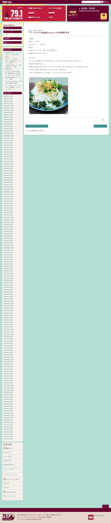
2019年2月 (7, 296)
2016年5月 (7, 373)
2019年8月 (7, 282)
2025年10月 (7, 110)
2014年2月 (7, 436)
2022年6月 (7, 203)
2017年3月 (7, 350)
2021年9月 (7, 224)
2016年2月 (7, 380)
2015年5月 (7, 401)
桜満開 (7, 69)
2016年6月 (7, 371)
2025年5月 (7, 122)
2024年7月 (7, 145)
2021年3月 (7, 238)
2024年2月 (7, 157)
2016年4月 (7, 376)
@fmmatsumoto (99, 515)
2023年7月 (7, 173)
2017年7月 (7, 341)
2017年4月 (7, 348)
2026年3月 (7, 98)
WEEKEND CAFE (8, 464)
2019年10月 (7, 278)
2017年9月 (7, 336)
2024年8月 (7, 143)
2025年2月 (7, 129)
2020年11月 (7, 248)
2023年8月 (7, 171)
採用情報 (48, 517)
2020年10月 (7, 250)
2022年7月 (7, 201)
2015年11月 (7, 387)
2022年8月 (7, 199)
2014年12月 (7, 413)
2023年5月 (7, 178)
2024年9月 (7, 140)
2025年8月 (7, 115)
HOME (19, 515)
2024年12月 (7, 133)
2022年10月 (7, 194)
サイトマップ (20, 517)
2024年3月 (7, 154)
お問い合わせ (42, 517)
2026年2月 (7, 101)
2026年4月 (7, 96)
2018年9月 (7, 308)
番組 (103, 120)
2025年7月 (7, 117)
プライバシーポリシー (31, 517)
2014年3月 (7, 434)
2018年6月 (7, 315)
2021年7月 (7, 229)
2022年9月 (7, 196)
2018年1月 (7, 327)
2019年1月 (7, 299)
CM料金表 (52, 515)
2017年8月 (7, 338)
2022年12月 (7, 189)
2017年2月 (7, 352)
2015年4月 (7, 404)
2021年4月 (7, 236)
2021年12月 (7, 217)
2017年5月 (7, 345)
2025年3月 (7, 126)
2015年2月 (7, 408)
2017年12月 (7, 329)
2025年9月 (7, 112)
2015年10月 (7, 390)
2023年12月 (7, 161)
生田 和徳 (6, 483)
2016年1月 (7, 383)
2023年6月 (7, 175)
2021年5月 (7, 234)
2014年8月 (7, 422)
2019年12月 (7, 273)
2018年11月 (7, 303)
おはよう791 (7, 452)
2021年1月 (7, 243)
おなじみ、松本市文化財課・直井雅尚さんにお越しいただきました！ (13, 73)
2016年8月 (7, 366)
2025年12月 (7, 105)
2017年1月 (7, 355)
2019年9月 (7, 280)
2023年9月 (7, 168)
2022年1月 (7, 215)
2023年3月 (7, 182)
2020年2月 (7, 269)
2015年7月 (7, 397)
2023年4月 (7, 180)
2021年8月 (7, 227)
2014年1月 (7, 439)
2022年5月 (7, 206)
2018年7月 (7, 313)
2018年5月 (7, 317)
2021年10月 (7, 222)
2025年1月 (7, 131)
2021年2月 (7, 241)
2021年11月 (7, 220)
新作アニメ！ (9, 58)
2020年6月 (7, 259)
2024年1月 (7, 159)
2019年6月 (7, 287)
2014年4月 (7, 432)
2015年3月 (7, 406)
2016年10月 (7, 362)
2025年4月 (7, 124)
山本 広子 (6, 487)
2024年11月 (7, 136)
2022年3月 (7, 210)
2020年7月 (7, 257)
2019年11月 (7, 275)
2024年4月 (7, 152)
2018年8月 (7, 310)
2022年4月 (7, 208)
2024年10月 (7, 138)
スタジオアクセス (32, 515)
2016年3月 (7, 378)
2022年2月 (7, 213)
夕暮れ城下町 (7, 460)
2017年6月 (7, 343)
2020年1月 (7, 271)
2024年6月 (7, 147)
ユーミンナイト (99, 126)
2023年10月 (7, 166)
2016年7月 (7, 369)
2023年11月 (7, 164)
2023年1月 (7, 187)
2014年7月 (7, 425)
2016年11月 (7, 359)
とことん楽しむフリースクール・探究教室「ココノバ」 (13, 87)
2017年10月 (7, 334)
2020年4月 (7, 264)
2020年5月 (7, 262)
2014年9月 (7, 420)
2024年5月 (7, 150)
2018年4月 (7, 320)
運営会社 (23, 515)
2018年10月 (7, 306)
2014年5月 (7, 429)
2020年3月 (7, 266)
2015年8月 (7, 394)
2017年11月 (7, 331)
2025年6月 (7, 119)
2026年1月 (7, 103)
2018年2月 (7, 324)
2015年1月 (7, 411)
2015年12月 (7, 385)
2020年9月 (7, 252)
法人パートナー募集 (43, 515)
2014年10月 (7, 418)
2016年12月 (7, 357)
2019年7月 (7, 285)
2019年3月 (7, 294)
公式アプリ (59, 515)
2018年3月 (7, 322)
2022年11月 (7, 192)
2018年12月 (7, 301)
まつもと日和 (7, 456)
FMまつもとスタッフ (9, 496)
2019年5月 (7, 289)
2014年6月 (7, 427)
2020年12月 (7, 245)
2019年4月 (7, 292)
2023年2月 (7, 185)
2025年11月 (7, 108)
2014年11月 (7, 415)
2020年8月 (7, 255)
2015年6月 (7, 399)
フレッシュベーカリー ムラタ (37, 126)
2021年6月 (7, 231)
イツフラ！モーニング (10, 474)
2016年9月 (7, 364)
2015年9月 (7, 392)
